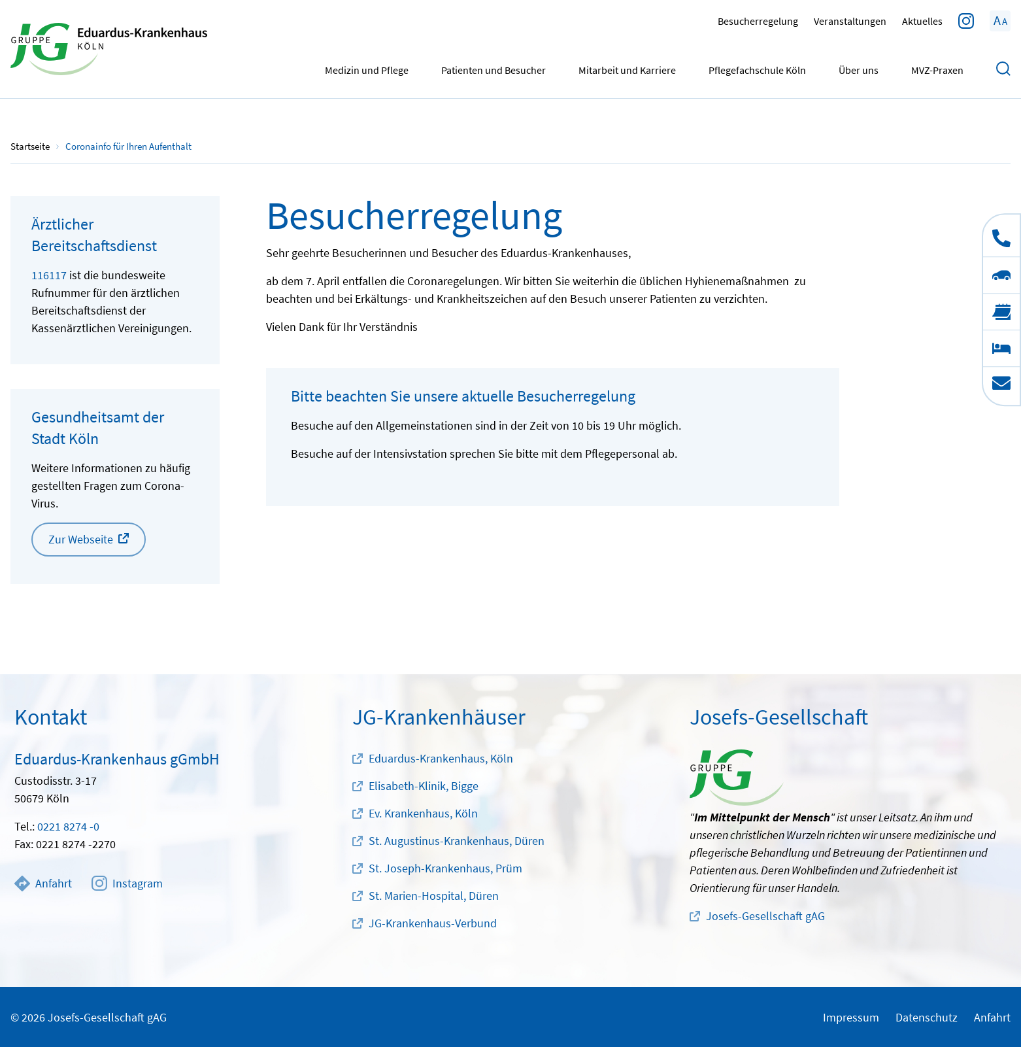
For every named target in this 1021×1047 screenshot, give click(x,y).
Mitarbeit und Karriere (627, 68)
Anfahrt (43, 883)
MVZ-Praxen (937, 68)
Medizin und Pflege (367, 68)
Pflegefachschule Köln (757, 68)
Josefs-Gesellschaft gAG (765, 915)
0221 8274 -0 (68, 826)
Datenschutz (926, 1017)
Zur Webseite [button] (80, 539)
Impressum (851, 1017)
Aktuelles (922, 20)
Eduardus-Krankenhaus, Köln (441, 758)
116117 (49, 275)
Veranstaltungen (850, 20)
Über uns (859, 68)
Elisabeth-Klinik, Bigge (423, 785)
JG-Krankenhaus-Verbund (433, 923)
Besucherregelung (758, 20)
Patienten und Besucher (493, 68)
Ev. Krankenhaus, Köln (423, 813)
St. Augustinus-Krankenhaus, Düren (456, 840)
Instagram (127, 883)
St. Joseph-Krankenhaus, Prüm (445, 868)
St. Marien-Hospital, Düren (434, 895)
